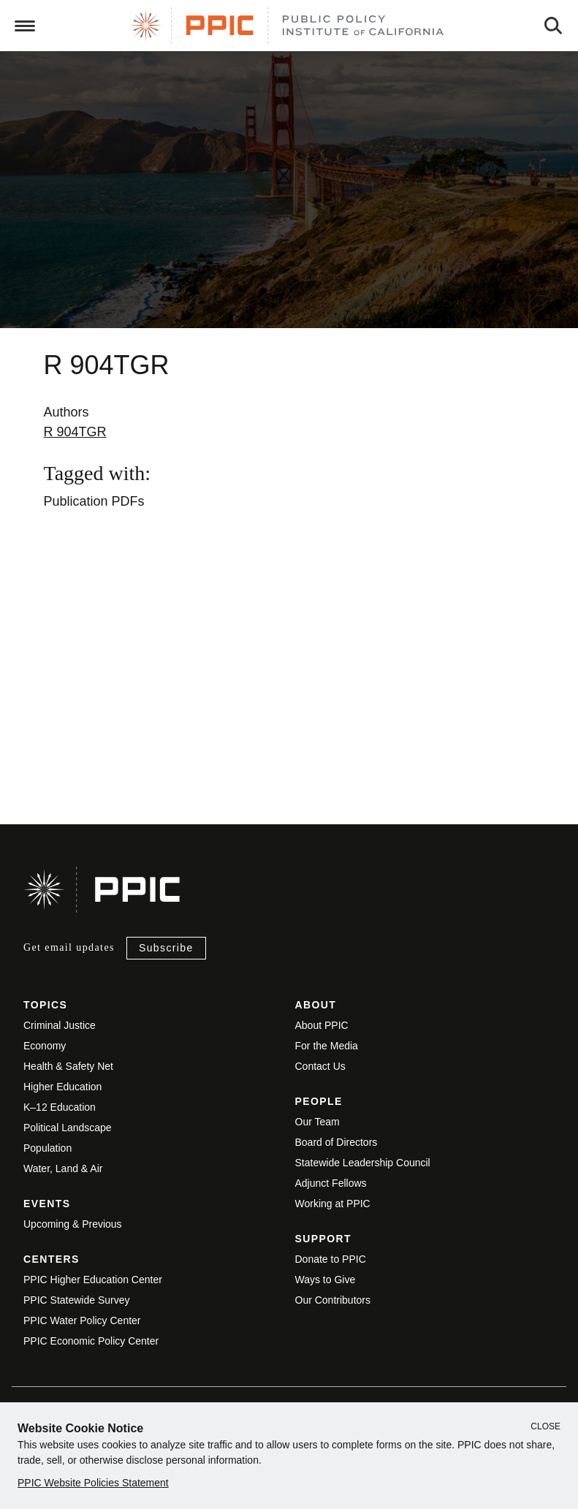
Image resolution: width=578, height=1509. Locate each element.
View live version (56, 730)
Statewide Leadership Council (362, 1162)
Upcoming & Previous (72, 1224)
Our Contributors (332, 1300)
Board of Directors (336, 1142)
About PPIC (322, 1025)
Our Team (317, 1122)
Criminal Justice (59, 1025)
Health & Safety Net (68, 1066)
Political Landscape (67, 1127)
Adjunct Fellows (331, 1183)
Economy (44, 1046)
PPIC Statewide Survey (76, 1300)
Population (47, 1148)
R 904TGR (75, 432)
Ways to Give (325, 1279)
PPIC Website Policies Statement (93, 1483)
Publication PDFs (94, 501)
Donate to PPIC (330, 1259)
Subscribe (166, 948)
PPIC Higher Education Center (92, 1279)
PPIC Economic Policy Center (91, 1341)
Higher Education (62, 1086)
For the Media (326, 1046)
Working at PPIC (332, 1203)
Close (545, 1426)
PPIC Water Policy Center (82, 1320)
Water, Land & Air (62, 1168)
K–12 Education (59, 1107)
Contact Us (320, 1066)
